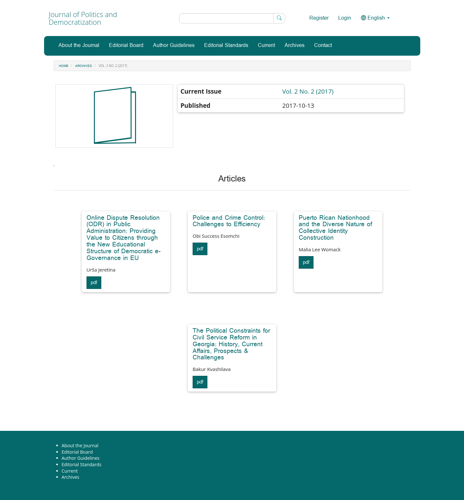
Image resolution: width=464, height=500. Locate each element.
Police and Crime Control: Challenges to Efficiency (229, 221)
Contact (323, 45)
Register (319, 18)
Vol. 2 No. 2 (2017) (307, 91)
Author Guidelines (174, 45)
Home (63, 66)
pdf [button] (94, 282)
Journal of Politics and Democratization (83, 18)
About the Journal (79, 45)
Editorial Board (126, 45)
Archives (295, 45)
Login (344, 18)
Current (266, 45)
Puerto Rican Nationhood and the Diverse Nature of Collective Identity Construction (335, 228)
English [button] (375, 18)
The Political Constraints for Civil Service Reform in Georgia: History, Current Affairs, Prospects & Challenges (231, 344)
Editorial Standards (226, 45)
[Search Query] (232, 18)
